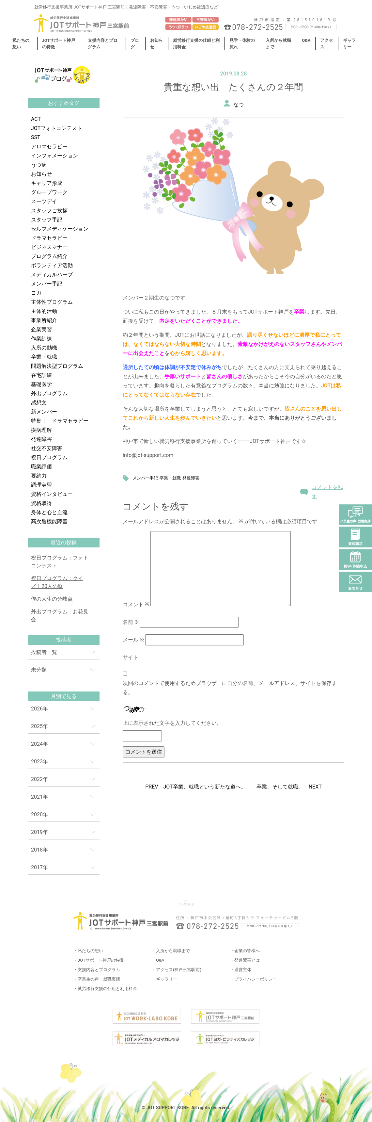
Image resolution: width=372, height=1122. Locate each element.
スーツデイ (44, 201)
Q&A (306, 40)
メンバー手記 (46, 284)
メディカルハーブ (52, 274)
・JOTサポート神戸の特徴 (98, 960)
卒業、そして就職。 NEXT (289, 787)
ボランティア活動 (52, 265)
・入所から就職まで (171, 950)
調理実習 (41, 485)
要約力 (39, 476)
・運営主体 (240, 969)
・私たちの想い (88, 950)
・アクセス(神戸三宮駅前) (176, 969)
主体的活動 (44, 311)
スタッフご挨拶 (49, 210)
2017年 (39, 867)
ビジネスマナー (49, 247)
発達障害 (41, 439)
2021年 (39, 797)
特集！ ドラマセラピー (59, 421)
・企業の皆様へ (245, 950)
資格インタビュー (52, 494)
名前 (131, 622)
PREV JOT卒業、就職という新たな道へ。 (195, 787)
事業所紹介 (44, 320)
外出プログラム (49, 393)
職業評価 (41, 466)
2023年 (39, 761)
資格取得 (41, 503)
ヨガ (36, 293)
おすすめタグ (63, 103)
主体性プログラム (52, 302)
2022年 (39, 779)
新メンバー (44, 412)
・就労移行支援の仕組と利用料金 (105, 988)
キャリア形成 (46, 183)
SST (35, 137)
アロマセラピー (49, 146)
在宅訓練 (41, 375)
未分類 (39, 670)
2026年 (39, 709)
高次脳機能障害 (49, 521)
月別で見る (64, 696)
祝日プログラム (49, 457)
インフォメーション (54, 156)
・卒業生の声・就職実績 (96, 979)
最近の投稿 (64, 542)
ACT (36, 119)
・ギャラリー (164, 979)
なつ (238, 105)
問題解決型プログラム (57, 366)
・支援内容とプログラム (96, 969)
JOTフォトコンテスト (56, 128)
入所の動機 (44, 348)
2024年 (39, 744)
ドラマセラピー (49, 238)
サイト (130, 657)
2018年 (39, 850)
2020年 (39, 814)
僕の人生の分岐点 (52, 599)
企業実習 (41, 329)
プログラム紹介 (49, 256)
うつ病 (39, 165)
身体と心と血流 (49, 512)
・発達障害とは (245, 960)
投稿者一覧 (44, 652)
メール (133, 640)
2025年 (39, 726)
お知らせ (41, 174)
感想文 (39, 402)
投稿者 (63, 640)
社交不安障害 (46, 448)
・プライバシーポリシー (253, 979)
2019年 (39, 832)
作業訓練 (41, 338)
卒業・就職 (44, 357)
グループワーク (49, 192)
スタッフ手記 (46, 220)
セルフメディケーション (59, 229)
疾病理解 (41, 430)
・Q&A (158, 960)
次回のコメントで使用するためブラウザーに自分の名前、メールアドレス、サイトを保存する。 (230, 687)
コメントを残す (327, 491)
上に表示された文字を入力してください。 (172, 723)
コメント (136, 604)
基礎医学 (41, 384)
